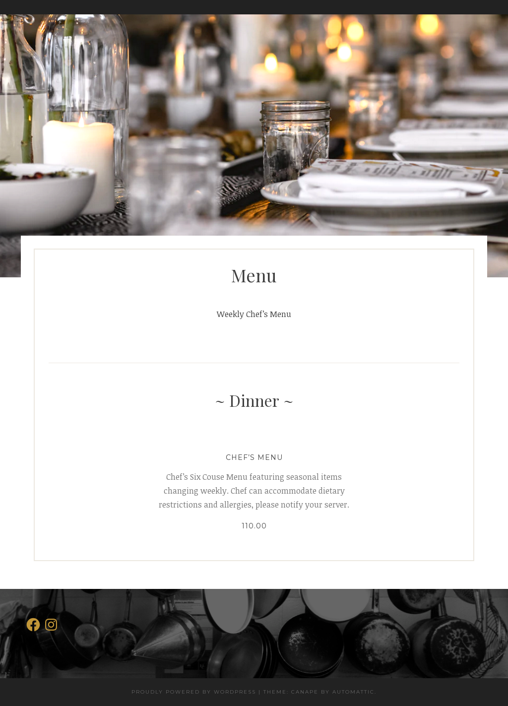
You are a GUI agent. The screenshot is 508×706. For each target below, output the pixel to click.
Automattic (353, 692)
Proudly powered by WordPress (193, 692)
